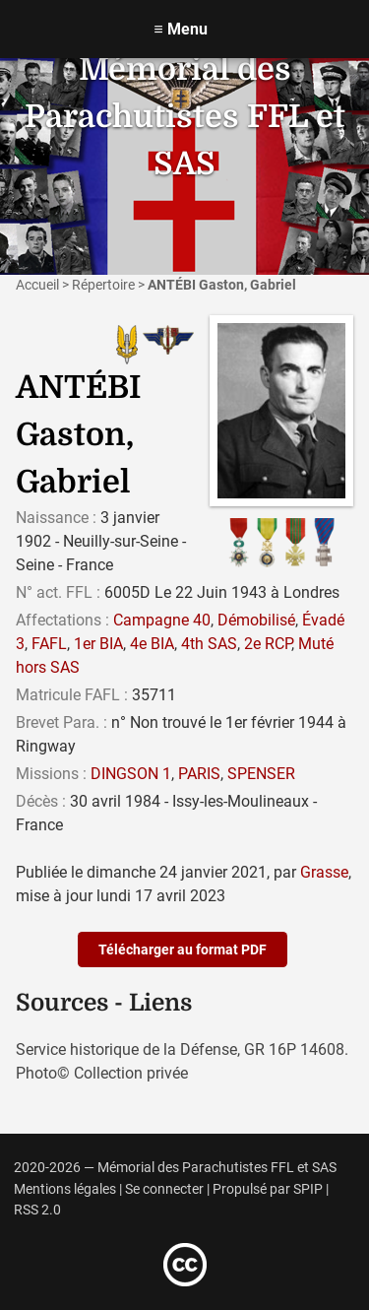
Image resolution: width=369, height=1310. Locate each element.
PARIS (199, 773)
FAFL (49, 643)
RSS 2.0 (37, 1210)
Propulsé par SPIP (268, 1189)
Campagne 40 (162, 620)
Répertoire (103, 285)
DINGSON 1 (131, 773)
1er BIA (98, 643)
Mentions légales (65, 1189)
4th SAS (209, 643)
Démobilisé (256, 620)
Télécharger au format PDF (182, 949)
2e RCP (267, 643)
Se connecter (164, 1189)
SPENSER (261, 773)
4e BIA (152, 643)
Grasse (324, 872)
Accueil (37, 285)
